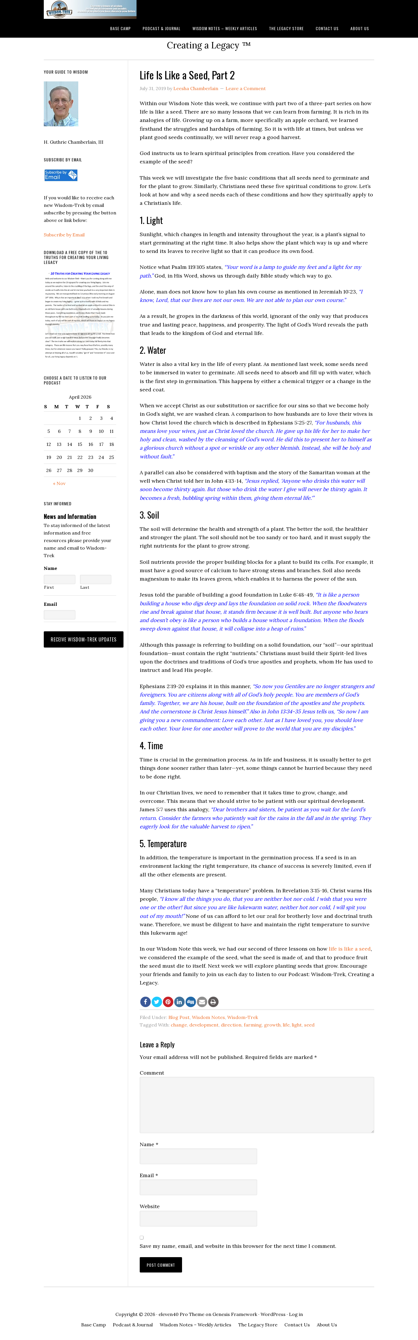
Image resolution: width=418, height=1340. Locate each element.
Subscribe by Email (64, 235)
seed (309, 1025)
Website (150, 1206)
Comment (152, 1072)
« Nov (59, 483)
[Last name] (96, 579)
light (297, 1025)
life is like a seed (350, 948)
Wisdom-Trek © (90, 9)
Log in (296, 1314)
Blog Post (179, 1017)
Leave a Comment (246, 88)
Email (149, 1175)
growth (272, 1025)
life (286, 1025)
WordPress (273, 1314)
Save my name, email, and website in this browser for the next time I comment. (238, 1246)
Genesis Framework (234, 1314)
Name (149, 1144)
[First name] (59, 579)
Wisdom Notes (208, 1017)
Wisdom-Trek (242, 1017)
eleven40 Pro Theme (181, 1314)
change (179, 1025)
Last (85, 587)
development (204, 1025)
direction (231, 1025)
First (49, 587)
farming (253, 1025)
